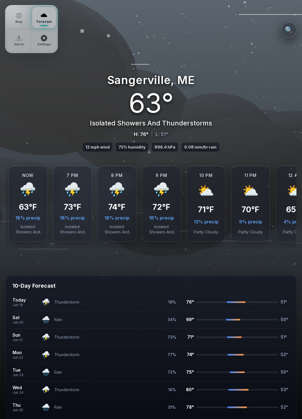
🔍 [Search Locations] (289, 30)
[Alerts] (19, 40)
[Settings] (44, 40)
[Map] (19, 18)
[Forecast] (44, 17)
